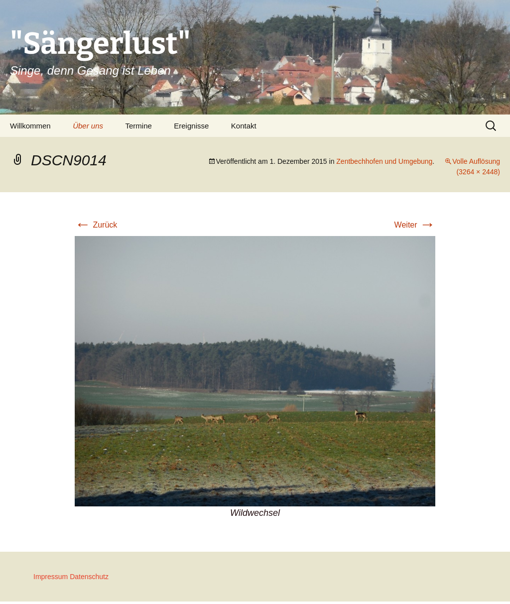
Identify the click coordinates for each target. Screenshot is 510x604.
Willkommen (30, 125)
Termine (138, 125)
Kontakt (243, 125)
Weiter (414, 225)
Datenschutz (89, 577)
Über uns (88, 125)
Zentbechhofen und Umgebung (384, 161)
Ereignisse (191, 125)
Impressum (50, 577)
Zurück (96, 225)
